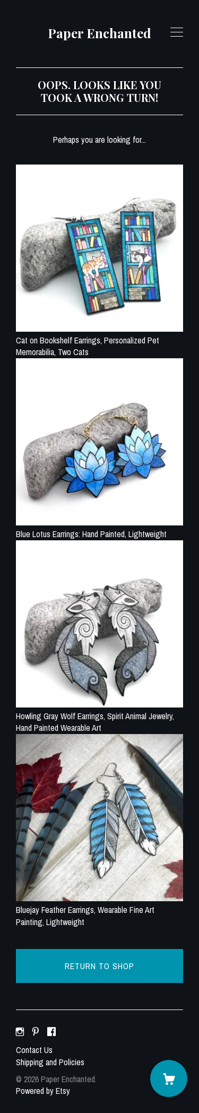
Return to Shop (99, 966)
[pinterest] (35, 1032)
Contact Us (34, 1050)
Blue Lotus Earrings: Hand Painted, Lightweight (99, 528)
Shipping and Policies (50, 1062)
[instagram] (20, 1032)
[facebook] (51, 1032)
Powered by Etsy (43, 1091)
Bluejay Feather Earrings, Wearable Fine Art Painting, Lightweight (99, 910)
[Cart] (168, 1078)
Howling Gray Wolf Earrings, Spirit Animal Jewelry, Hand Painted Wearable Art (99, 716)
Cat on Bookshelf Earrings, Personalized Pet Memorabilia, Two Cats (99, 340)
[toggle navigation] (176, 32)
